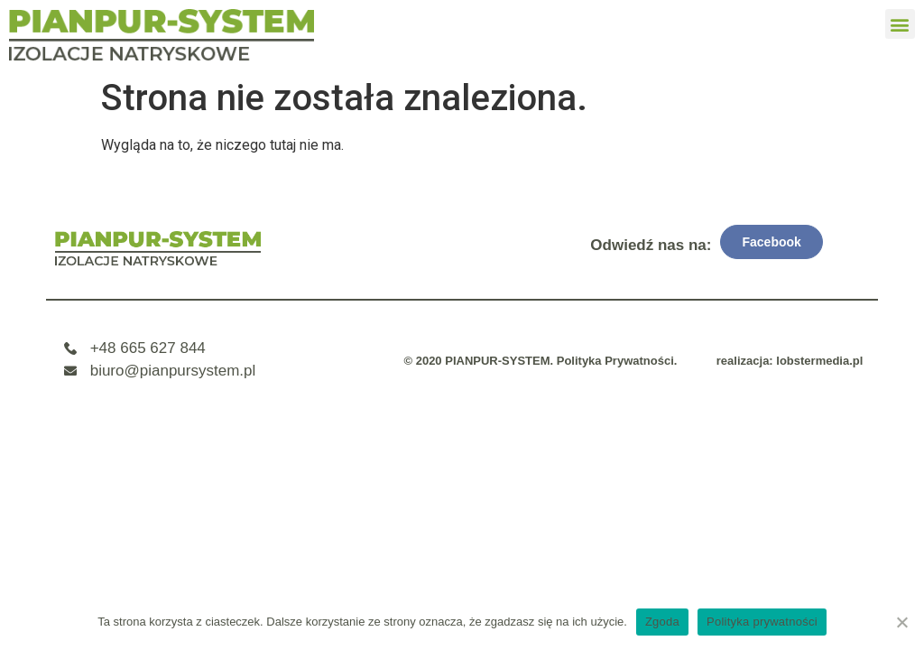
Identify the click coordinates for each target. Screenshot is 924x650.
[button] (900, 24)
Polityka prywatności (762, 621)
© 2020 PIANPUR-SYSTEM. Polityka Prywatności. (540, 360)
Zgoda (662, 621)
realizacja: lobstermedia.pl (790, 360)
